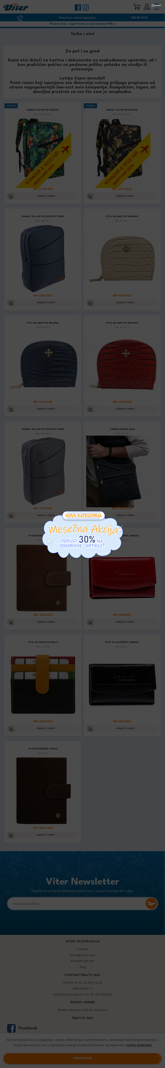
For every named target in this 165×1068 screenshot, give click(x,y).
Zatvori (156, 5)
